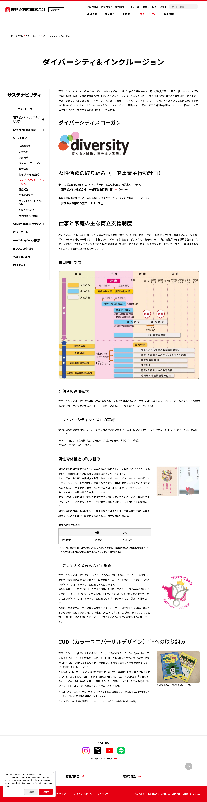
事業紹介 (110, 14)
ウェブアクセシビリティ (83, 794)
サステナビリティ (146, 14)
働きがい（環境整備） (29, 174)
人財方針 (23, 151)
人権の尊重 (25, 146)
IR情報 (126, 14)
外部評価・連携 (21, 257)
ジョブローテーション (29, 163)
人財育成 (23, 157)
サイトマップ (102, 794)
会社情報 (92, 14)
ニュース (134, 6)
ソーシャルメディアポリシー (57, 794)
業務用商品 (107, 6)
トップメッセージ (22, 109)
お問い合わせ (149, 6)
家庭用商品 (92, 6)
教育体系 (23, 169)
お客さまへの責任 (28, 210)
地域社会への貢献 (28, 215)
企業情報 (120, 6)
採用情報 (169, 14)
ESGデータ (19, 265)
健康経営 (23, 189)
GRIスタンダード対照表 (26, 240)
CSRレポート (20, 232)
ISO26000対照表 (23, 248)
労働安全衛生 (26, 195)
